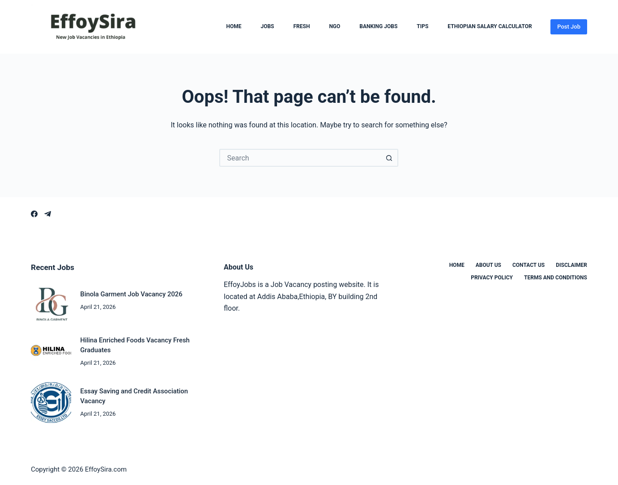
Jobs (267, 27)
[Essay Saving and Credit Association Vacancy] (51, 402)
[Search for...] (299, 158)
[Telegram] (47, 214)
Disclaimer (571, 265)
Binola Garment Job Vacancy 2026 (131, 294)
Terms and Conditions (555, 277)
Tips (422, 27)
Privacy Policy (492, 277)
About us (488, 265)
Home (233, 27)
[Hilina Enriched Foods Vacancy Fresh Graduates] (51, 351)
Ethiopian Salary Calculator (490, 27)
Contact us (528, 265)
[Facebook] (34, 214)
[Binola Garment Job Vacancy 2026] (51, 300)
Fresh (301, 27)
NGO (334, 27)
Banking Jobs (378, 27)
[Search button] (389, 158)
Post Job (568, 26)
